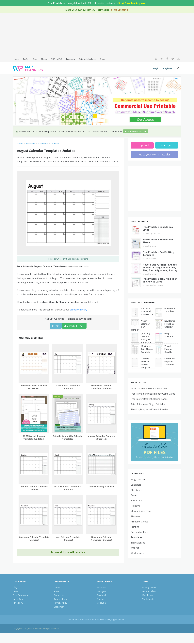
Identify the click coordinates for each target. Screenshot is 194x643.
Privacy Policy (60, 602)
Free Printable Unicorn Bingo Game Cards (153, 393)
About (57, 591)
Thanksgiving (138, 542)
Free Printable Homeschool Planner (158, 241)
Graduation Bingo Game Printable (149, 388)
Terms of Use (60, 598)
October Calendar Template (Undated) (34, 488)
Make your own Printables (154, 154)
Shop (102, 59)
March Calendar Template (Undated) (67, 488)
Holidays (135, 505)
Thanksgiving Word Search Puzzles (149, 409)
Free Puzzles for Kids (136, 131)
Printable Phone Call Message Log (147, 311)
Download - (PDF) (74, 325)
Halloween (136, 500)
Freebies (70, 59)
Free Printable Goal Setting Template (158, 253)
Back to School (149, 591)
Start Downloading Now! (132, 3)
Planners (152, 246)
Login (156, 68)
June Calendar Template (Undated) (67, 538)
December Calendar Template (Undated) (34, 538)
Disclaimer (59, 606)
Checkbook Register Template (169, 361)
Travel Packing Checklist (168, 349)
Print (55, 325)
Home (16, 59)
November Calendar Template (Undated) (101, 538)
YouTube (101, 602)
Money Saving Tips (141, 511)
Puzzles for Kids (139, 532)
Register (167, 68)
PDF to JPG (56, 59)
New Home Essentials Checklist (169, 324)
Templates (152, 258)
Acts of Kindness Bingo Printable (148, 404)
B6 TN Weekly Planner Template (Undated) (34, 437)
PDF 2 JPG (166, 145)
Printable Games (155, 285)
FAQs (25, 59)
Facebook (101, 595)
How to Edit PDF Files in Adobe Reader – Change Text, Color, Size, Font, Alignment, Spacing (160, 267)
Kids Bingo (147, 595)
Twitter (100, 598)
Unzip (44, 59)
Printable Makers (87, 59)
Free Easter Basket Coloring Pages (149, 398)
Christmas (136, 490)
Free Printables (20, 595)
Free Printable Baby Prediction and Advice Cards (160, 280)
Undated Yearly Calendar (101, 486)
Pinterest (101, 587)
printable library (78, 309)
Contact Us (59, 595)
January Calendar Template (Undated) (102, 437)
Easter (134, 495)
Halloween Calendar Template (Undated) (101, 387)
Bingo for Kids (154, 233)
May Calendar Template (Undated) (68, 387)
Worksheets (137, 553)
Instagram (102, 591)
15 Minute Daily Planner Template (147, 349)
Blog (35, 59)
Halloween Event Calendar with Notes (34, 387)
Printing (135, 526)
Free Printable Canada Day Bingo (158, 228)
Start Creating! (120, 9)
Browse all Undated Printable (68, 552)
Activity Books (149, 587)
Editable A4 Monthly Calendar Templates (68, 437)
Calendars (136, 484)
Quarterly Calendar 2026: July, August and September (146, 339)
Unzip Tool (142, 145)
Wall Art (135, 547)
